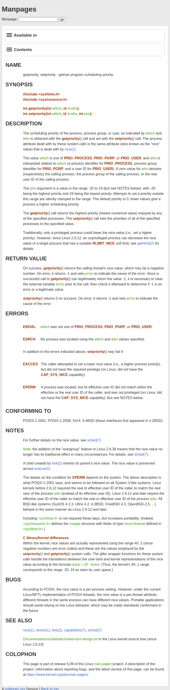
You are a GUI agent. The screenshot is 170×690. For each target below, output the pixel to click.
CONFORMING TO (28, 411)
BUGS (13, 580)
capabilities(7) (75, 630)
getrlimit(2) (145, 243)
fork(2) (57, 463)
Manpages (19, 9)
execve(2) (42, 469)
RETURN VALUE (26, 258)
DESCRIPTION (24, 124)
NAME (13, 65)
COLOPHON (21, 654)
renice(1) (43, 630)
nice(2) (70, 149)
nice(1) (28, 630)
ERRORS (17, 313)
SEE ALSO (19, 620)
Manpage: (9, 19)
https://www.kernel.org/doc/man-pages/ (57, 674)
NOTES (15, 430)
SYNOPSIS (19, 84)
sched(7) (94, 440)
